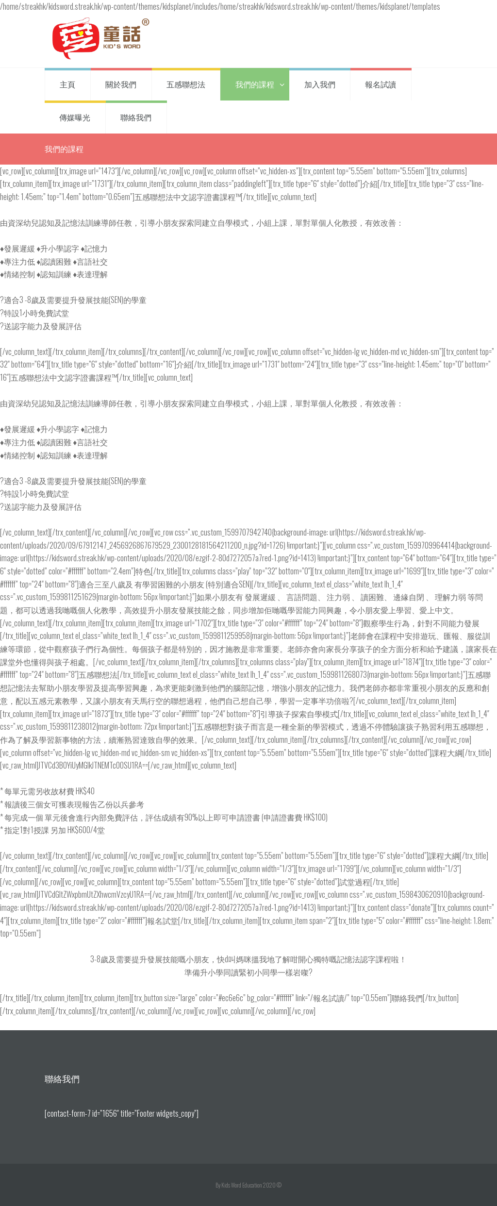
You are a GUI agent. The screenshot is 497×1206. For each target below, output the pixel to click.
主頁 (67, 84)
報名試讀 (380, 84)
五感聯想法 (185, 84)
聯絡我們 (135, 117)
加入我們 (319, 84)
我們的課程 (254, 84)
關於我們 (120, 84)
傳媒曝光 (74, 117)
